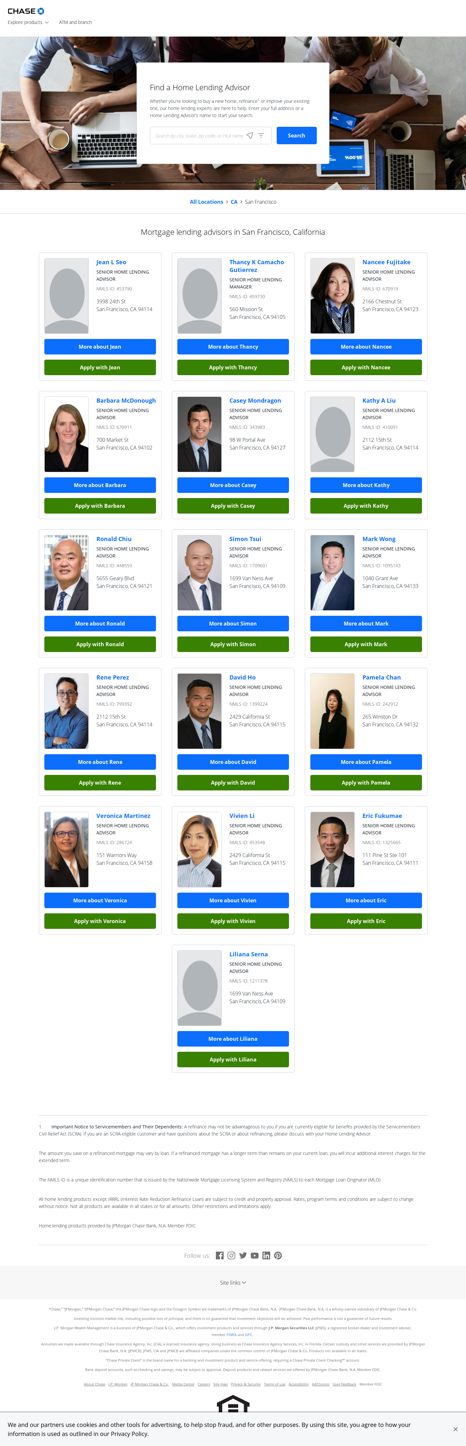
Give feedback (344, 1384)
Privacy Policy (129, 1434)
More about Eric (366, 900)
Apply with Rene (100, 782)
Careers (204, 1384)
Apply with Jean (100, 367)
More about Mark (366, 623)
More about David (233, 762)
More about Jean (100, 346)
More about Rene (100, 762)
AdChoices (320, 1384)
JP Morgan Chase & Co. (150, 1384)
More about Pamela (366, 762)
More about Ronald (100, 623)
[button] (455, 1429)
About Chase (94, 1384)
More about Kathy (366, 485)
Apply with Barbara (100, 505)
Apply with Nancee (366, 367)
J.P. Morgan (118, 1384)
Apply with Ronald (100, 644)
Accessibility (299, 1384)
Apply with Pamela (366, 782)
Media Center (183, 1384)
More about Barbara (100, 485)
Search (296, 135)
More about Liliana (233, 1038)
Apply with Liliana (233, 1059)
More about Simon (233, 623)
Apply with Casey (233, 505)
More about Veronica (100, 900)
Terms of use (274, 1384)
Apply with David (233, 782)
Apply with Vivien (233, 921)
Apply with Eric (366, 921)
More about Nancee (366, 346)
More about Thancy (233, 346)
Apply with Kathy (366, 505)
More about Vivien (233, 900)
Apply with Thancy (233, 367)
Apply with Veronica (100, 921)
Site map (220, 1384)
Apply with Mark (366, 644)
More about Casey (233, 485)
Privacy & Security (246, 1384)
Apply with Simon (233, 644)
